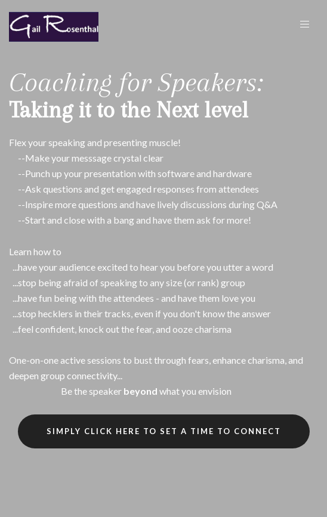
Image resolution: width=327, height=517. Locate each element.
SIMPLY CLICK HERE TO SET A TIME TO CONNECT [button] (164, 431)
